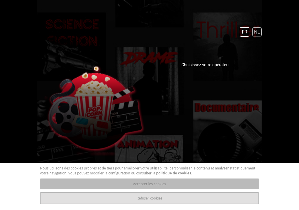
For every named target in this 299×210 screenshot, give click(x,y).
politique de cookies (173, 173)
